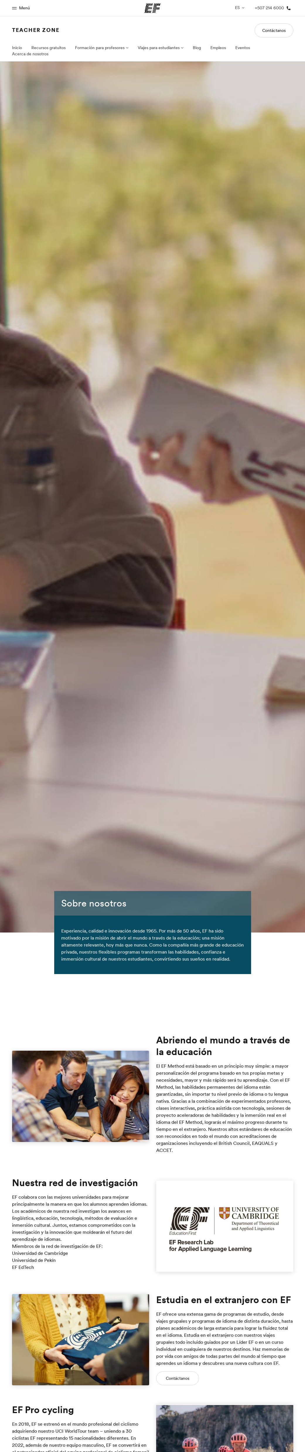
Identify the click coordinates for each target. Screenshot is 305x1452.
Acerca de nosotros (29, 53)
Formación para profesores (99, 47)
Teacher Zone (36, 30)
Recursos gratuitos (48, 47)
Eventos (243, 47)
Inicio (17, 47)
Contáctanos (274, 30)
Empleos (218, 47)
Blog (196, 47)
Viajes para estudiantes (158, 47)
